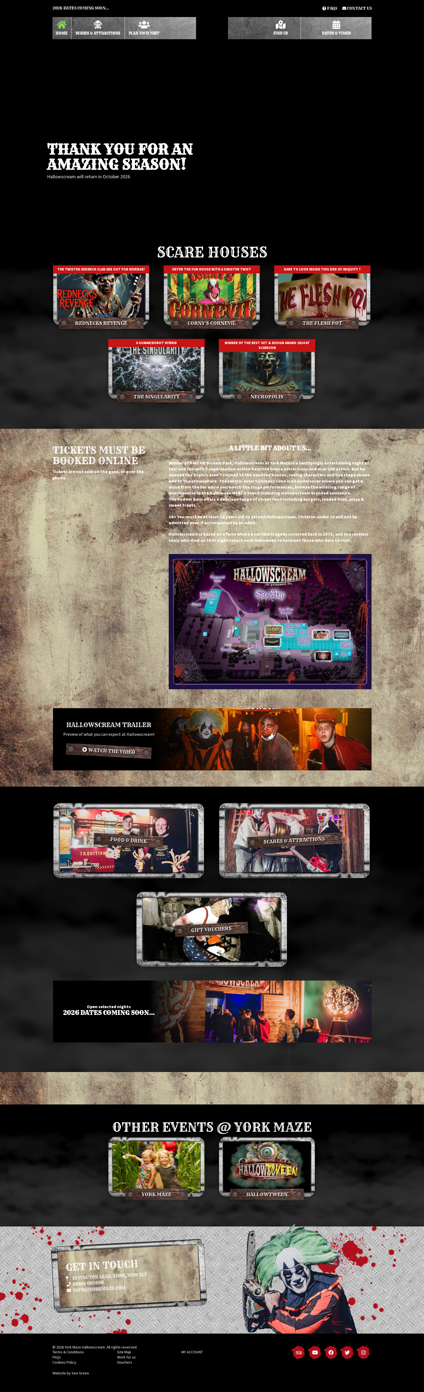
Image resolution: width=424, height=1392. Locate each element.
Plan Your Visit (144, 27)
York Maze (156, 1195)
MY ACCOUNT (192, 1352)
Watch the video (109, 751)
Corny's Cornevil (212, 323)
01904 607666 (85, 1283)
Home (61, 27)
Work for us (126, 1357)
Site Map (124, 1352)
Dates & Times (336, 27)
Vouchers (124, 1362)
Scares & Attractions (98, 27)
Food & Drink (129, 841)
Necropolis (267, 397)
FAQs (329, 8)
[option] (212, 120)
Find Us (280, 27)
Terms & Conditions (68, 1352)
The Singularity (156, 397)
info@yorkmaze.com (96, 1289)
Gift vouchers (212, 929)
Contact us (357, 8)
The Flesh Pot (322, 323)
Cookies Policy (64, 1362)
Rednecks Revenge (101, 323)
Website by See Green (70, 1373)
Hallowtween (267, 1195)
